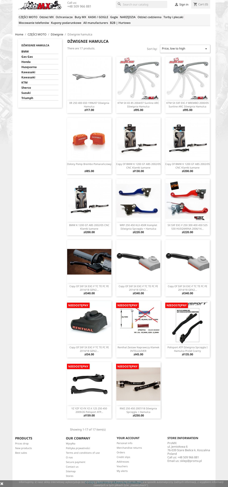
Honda (26, 62)
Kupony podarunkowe (66, 23)
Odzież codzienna (149, 17)
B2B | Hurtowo (120, 23)
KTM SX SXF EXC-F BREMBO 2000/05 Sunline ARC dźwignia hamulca (187, 104)
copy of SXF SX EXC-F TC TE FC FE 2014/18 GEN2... (89, 287)
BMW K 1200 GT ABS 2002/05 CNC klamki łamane (89, 226)
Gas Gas (27, 57)
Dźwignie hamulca (35, 45)
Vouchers (122, 466)
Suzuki (26, 93)
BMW (25, 51)
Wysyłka (70, 443)
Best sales (21, 452)
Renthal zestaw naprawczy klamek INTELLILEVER (138, 349)
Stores (69, 476)
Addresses (123, 461)
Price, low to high (185, 48)
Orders (121, 452)
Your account (128, 438)
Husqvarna (29, 67)
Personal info (124, 443)
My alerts (122, 471)
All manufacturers (95, 23)
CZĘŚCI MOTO (28, 17)
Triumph (27, 98)
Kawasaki (28, 72)
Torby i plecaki (173, 17)
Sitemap (71, 471)
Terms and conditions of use (83, 452)
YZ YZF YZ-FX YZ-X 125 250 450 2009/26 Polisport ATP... (89, 410)
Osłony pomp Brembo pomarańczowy (89, 164)
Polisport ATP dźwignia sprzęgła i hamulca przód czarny (187, 349)
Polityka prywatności (78, 448)
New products (23, 448)
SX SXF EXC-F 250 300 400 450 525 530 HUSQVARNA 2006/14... (188, 226)
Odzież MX (46, 17)
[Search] (141, 4)
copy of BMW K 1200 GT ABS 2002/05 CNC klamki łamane (138, 165)
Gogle (114, 17)
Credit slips (123, 457)
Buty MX (80, 17)
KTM (24, 82)
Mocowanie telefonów (34, 23)
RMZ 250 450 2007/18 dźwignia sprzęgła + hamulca (138, 410)
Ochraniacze (64, 17)
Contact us (72, 466)
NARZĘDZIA (128, 17)
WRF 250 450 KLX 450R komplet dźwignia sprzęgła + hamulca (138, 226)
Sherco (26, 88)
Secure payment (75, 462)
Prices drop (22, 443)
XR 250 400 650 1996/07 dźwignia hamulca (89, 104)
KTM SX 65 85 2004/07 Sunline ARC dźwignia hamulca (138, 104)
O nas (69, 457)
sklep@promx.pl (191, 461)
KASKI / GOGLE (98, 17)
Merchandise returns (129, 447)
